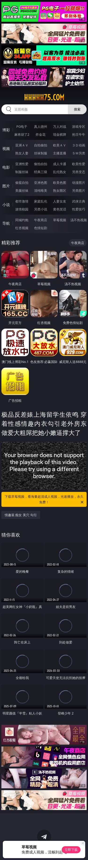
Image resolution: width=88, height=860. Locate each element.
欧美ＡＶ (59, 145)
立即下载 (71, 849)
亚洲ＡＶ (21, 145)
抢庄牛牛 (78, 134)
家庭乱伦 (40, 201)
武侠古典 (78, 201)
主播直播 (59, 153)
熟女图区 (59, 190)
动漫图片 (78, 182)
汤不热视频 (78, 220)
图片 (6, 185)
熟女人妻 (21, 153)
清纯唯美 (40, 190)
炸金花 (41, 134)
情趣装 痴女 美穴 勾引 (21, 515)
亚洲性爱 (21, 164)
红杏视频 (21, 228)
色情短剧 (40, 228)
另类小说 (40, 209)
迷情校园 (21, 209)
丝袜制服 (40, 153)
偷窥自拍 (21, 182)
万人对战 (59, 126)
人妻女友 (59, 201)
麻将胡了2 (21, 134)
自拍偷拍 (40, 145)
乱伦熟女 (59, 172)
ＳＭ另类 (78, 153)
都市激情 (21, 201)
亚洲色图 (40, 182)
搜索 (77, 109)
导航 (6, 223)
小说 (6, 204)
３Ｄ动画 (78, 145)
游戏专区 (78, 126)
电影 (6, 167)
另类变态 (78, 172)
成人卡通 (59, 164)
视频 (6, 148)
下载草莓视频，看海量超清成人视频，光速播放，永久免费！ (44, 499)
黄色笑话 (59, 209)
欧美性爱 (78, 164)
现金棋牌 (59, 134)
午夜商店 (40, 220)
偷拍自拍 (40, 164)
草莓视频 (59, 220)
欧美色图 (59, 182)
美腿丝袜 (21, 190)
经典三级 (40, 172)
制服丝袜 (21, 172)
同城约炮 (21, 220)
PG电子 (21, 126)
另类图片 (78, 190)
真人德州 (40, 126)
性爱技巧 (78, 209)
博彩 (6, 129)
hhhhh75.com (44, 97)
